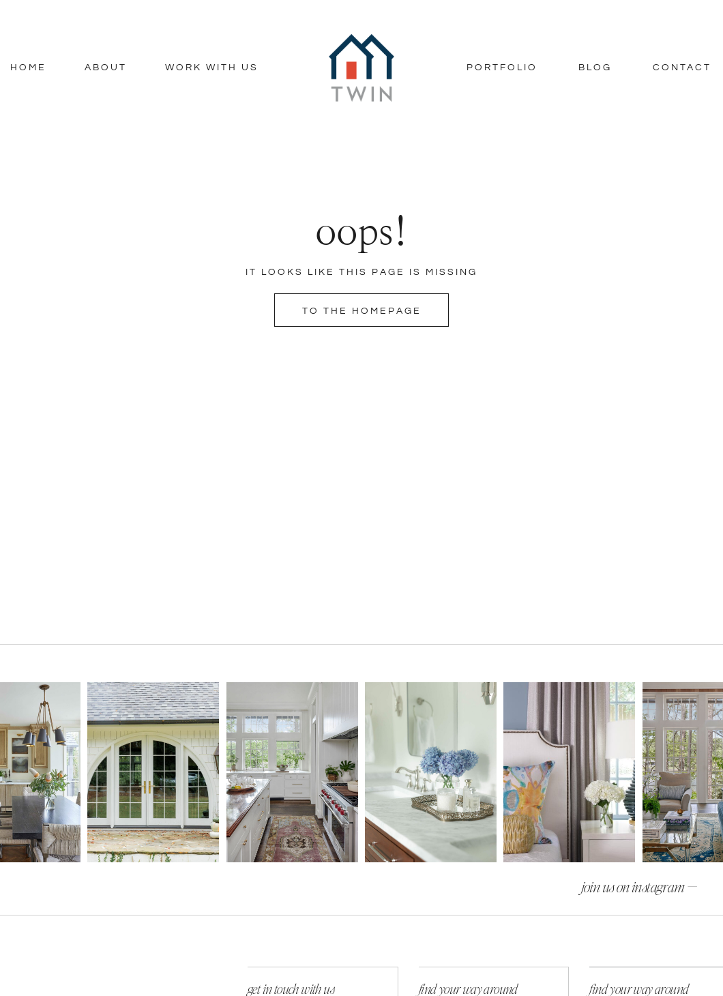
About (106, 67)
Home (28, 67)
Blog (595, 67)
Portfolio (502, 67)
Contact (682, 67)
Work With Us (212, 67)
